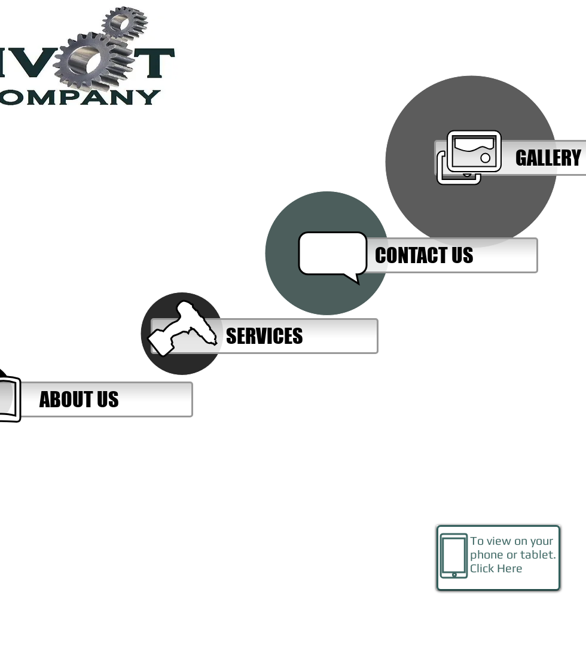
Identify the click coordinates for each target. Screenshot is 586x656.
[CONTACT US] (424, 255)
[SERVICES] (265, 336)
